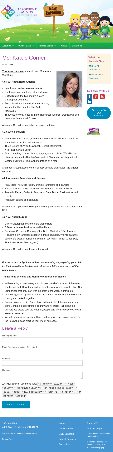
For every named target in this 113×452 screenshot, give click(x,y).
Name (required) (9, 336)
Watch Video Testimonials (95, 76)
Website (6, 358)
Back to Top (93, 423)
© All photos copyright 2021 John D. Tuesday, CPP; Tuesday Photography (97, 444)
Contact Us (77, 46)
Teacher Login (94, 428)
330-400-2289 (9, 423)
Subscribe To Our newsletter (99, 113)
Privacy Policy (7, 439)
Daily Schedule (66, 434)
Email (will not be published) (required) (19, 347)
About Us (6, 46)
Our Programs (24, 46)
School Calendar (67, 439)
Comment (6, 370)
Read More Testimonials (95, 68)
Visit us (63, 46)
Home (62, 423)
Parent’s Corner (46, 46)
